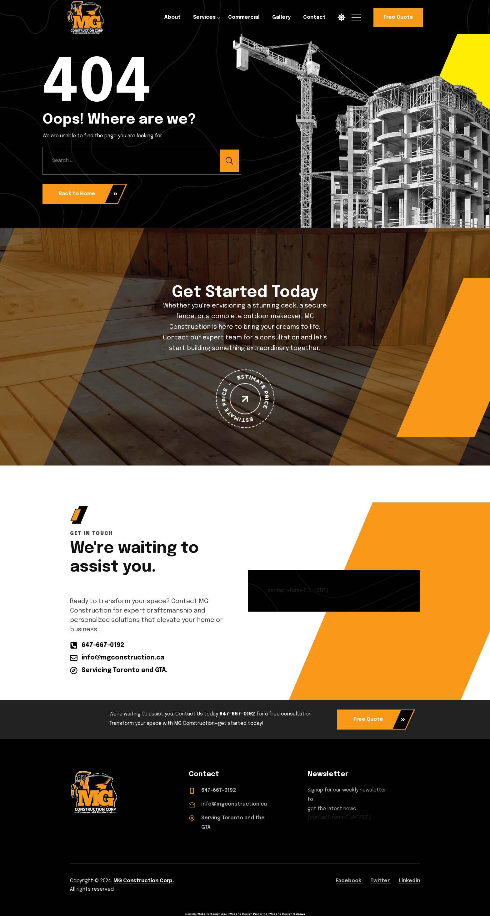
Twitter (380, 880)
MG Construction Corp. (143, 880)
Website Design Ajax (212, 914)
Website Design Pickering (248, 914)
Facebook (349, 880)
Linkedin (409, 880)
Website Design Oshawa (287, 914)
